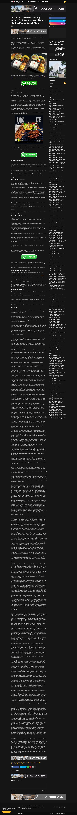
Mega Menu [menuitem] (32, 1)
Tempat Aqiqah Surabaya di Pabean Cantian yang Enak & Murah (57, 407)
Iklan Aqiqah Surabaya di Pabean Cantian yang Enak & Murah (56, 295)
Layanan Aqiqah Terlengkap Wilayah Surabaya (55, 353)
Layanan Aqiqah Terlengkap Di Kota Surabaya (55, 350)
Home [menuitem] (23, 1)
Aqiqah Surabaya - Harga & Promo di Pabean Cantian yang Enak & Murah (57, 160)
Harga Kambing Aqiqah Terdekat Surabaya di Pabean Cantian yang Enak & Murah (57, 279)
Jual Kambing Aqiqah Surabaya (54, 319)
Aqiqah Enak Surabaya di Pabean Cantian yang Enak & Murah (56, 122)
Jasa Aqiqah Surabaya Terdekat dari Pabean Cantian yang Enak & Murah (57, 315)
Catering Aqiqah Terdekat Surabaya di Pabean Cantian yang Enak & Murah (29, 14)
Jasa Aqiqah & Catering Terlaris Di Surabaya (57, 301)
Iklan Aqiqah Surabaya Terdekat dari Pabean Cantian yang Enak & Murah (57, 298)
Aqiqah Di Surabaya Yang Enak (54, 111)
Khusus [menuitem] (46, 1)
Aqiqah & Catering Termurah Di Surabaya (56, 93)
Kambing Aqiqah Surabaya (54, 330)
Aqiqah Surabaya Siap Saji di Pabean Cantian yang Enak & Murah (57, 197)
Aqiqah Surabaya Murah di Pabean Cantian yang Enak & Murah (57, 187)
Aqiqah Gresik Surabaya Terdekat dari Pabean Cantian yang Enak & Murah (56, 130)
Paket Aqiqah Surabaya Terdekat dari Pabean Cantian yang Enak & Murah (56, 376)
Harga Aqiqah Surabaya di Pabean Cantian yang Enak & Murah (57, 254)
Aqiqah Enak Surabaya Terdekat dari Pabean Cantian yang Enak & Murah (57, 125)
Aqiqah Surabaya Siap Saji (54, 194)
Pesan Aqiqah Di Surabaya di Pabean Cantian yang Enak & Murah (57, 381)
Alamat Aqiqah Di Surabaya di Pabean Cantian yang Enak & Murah (56, 91)
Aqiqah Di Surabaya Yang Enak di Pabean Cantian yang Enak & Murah (56, 114)
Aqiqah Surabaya (52, 155)
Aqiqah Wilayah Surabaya (53, 215)
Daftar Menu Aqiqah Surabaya (54, 243)
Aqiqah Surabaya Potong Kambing (55, 189)
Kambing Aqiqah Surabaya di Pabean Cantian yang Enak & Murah (57, 333)
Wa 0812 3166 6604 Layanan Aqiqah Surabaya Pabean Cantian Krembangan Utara (56, 43)
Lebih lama (44, 790)
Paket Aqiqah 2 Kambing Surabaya (55, 363)
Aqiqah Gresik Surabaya (53, 127)
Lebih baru (14, 790)
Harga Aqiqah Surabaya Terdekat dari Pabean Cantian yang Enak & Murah (56, 257)
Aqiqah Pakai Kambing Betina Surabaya (56, 144)
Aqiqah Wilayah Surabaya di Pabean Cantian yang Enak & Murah (57, 218)
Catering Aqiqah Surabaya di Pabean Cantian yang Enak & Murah (57, 230)
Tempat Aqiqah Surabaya (53, 404)
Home (50, 813)
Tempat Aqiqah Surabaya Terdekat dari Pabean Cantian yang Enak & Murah (56, 410)
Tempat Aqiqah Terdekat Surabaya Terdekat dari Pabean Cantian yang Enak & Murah (57, 418)
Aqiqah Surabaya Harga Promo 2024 (55, 165)
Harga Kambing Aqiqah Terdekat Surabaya (57, 276)
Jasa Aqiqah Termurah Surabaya (55, 317)
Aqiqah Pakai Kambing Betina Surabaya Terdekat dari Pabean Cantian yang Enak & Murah (57, 150)
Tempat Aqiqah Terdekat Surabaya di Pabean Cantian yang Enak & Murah (57, 415)
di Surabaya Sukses (19, 813)
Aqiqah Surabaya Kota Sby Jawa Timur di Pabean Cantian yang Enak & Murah (56, 177)
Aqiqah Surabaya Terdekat (54, 202)
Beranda (12, 14)
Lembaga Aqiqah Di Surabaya (54, 355)
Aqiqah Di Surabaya (52, 103)
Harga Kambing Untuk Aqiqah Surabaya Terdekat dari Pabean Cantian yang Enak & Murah (57, 289)
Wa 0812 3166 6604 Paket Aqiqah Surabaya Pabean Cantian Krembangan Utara (60, 49)
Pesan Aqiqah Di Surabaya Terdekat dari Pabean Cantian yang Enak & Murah (56, 384)
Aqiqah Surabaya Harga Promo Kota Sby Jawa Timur (56, 168)
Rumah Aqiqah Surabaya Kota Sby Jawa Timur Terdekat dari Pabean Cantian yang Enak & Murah (56, 398)
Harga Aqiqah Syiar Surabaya (54, 259)
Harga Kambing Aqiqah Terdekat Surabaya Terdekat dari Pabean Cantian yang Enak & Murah (57, 282)
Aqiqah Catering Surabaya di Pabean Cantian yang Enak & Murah (57, 96)
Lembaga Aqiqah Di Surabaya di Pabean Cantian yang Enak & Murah (56, 358)
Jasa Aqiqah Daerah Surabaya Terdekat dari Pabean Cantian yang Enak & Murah (57, 309)
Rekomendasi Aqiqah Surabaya (54, 386)
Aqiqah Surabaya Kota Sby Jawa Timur (56, 174)
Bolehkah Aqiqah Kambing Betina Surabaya (57, 224)
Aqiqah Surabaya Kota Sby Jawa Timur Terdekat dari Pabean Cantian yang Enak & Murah (57, 181)
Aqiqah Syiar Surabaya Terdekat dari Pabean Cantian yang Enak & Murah (57, 211)
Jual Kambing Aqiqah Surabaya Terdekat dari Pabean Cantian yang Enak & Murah (57, 325)
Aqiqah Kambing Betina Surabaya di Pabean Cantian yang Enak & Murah (57, 135)
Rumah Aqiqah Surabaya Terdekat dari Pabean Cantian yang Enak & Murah (56, 402)
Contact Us (58, 813)
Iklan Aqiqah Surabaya (53, 292)
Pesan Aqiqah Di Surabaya (54, 378)
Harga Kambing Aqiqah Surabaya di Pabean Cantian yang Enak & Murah (57, 271)
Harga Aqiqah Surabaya (53, 251)
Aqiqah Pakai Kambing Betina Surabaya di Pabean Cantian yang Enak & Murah (56, 147)
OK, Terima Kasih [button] (6, 811)
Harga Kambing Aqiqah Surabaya (55, 268)
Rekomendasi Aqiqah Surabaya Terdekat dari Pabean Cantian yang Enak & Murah (57, 392)
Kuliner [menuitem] (39, 1)
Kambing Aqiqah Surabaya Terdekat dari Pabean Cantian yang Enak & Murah (56, 336)
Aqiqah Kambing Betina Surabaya (55, 132)
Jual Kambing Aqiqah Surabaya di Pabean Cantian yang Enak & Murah (56, 322)
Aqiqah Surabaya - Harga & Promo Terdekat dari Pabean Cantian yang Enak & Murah (57, 163)
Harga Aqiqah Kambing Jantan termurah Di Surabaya (57, 249)
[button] (65, 2)
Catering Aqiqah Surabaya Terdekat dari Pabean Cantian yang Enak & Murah (56, 233)
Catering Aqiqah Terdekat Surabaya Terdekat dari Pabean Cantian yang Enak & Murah (57, 241)
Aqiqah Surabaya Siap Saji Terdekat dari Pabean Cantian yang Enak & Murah (56, 200)
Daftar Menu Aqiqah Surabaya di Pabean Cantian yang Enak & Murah (56, 246)
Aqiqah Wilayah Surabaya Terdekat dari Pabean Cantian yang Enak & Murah (56, 221)
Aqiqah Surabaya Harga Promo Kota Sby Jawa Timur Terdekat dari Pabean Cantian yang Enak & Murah (56, 171)
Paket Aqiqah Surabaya (53, 370)
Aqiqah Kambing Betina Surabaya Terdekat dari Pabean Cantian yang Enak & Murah (57, 139)
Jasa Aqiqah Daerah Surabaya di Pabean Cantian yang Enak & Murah (56, 306)
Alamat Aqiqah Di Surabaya (54, 88)
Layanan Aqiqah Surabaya (54, 343)
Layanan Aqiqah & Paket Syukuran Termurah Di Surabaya (57, 339)
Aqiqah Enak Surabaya (53, 119)
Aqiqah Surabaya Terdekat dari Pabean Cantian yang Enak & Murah (56, 205)
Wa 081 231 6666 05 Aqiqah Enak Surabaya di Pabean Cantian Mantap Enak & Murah (60, 55)
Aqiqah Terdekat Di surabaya (54, 213)
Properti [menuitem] (27, 1)
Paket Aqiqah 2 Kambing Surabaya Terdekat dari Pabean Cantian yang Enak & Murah (57, 366)
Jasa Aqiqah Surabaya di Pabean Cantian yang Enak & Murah (56, 312)
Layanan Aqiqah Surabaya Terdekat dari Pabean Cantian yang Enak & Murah (56, 346)
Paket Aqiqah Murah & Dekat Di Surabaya (56, 368)
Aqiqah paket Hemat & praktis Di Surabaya (57, 153)
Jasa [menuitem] (43, 1)
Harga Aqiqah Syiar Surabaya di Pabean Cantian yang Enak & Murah (56, 262)
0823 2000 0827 (5, 809)
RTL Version (63, 813)
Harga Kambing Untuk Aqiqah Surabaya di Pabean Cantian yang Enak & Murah (56, 286)
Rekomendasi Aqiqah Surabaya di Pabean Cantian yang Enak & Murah (56, 389)
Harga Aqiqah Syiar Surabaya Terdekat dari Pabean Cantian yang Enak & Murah (57, 266)
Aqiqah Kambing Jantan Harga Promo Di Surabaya (56, 142)
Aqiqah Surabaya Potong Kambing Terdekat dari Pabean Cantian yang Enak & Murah (57, 192)
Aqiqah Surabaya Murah (53, 184)
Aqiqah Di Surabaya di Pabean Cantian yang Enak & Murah (57, 106)
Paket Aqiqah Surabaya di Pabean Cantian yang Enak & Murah (57, 373)
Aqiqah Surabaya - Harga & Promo (55, 157)
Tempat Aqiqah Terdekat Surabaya (17, 763)
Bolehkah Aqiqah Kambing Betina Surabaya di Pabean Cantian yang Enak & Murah (57, 227)
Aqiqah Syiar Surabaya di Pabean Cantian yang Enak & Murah (56, 208)
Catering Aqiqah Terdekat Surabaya (55, 235)
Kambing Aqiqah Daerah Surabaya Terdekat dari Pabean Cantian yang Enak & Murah (57, 328)
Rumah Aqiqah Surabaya (53, 395)
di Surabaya (42, 275)
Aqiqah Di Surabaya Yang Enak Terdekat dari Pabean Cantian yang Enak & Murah (57, 117)
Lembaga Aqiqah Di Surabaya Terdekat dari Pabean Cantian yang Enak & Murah (57, 361)
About (53, 813)
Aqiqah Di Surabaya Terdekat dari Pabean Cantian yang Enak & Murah (56, 109)
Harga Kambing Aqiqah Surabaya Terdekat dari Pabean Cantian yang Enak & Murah (57, 274)
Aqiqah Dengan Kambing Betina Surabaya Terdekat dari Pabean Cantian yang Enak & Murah (57, 100)
